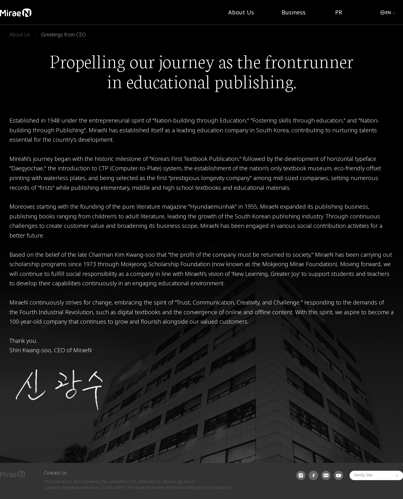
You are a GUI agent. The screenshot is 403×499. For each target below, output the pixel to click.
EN (388, 12)
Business (294, 12)
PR (338, 12)
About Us (241, 12)
